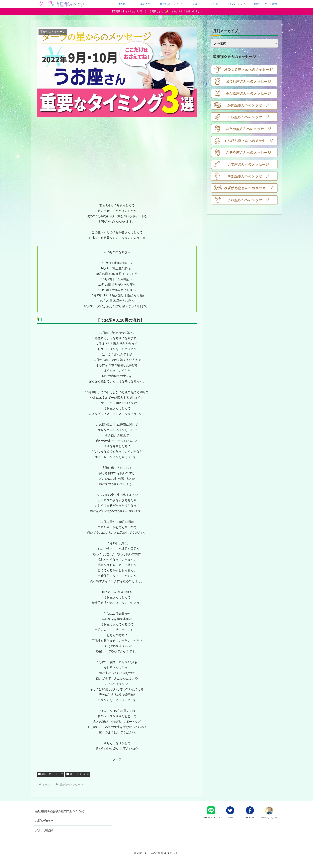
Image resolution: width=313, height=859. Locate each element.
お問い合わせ (44, 820)
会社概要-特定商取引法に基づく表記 (59, 811)
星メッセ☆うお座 (77, 774)
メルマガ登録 (44, 830)
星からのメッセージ (50, 774)
